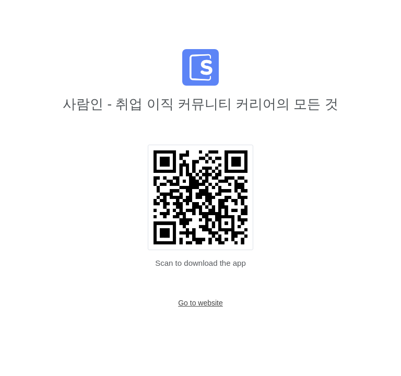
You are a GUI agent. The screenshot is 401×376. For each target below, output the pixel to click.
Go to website (200, 303)
